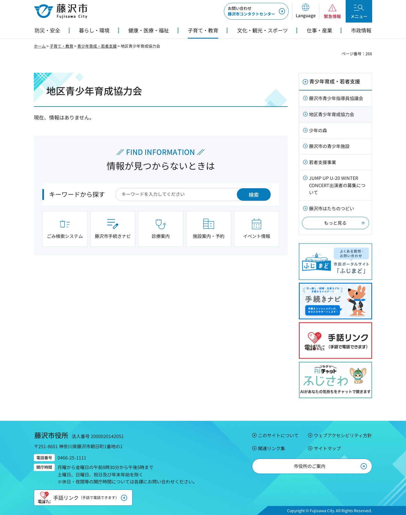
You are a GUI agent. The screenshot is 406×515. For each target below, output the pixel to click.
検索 (254, 194)
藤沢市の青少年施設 (329, 146)
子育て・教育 (61, 46)
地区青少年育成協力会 (331, 114)
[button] (305, 11)
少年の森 (318, 130)
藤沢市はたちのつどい (331, 208)
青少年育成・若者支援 (97, 46)
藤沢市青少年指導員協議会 (336, 98)
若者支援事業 (322, 162)
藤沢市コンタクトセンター (251, 11)
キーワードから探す (77, 193)
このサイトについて (278, 435)
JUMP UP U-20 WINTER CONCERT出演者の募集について (337, 185)
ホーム (40, 46)
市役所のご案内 (309, 466)
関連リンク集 (271, 448)
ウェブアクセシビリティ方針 (343, 435)
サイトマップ (327, 448)
